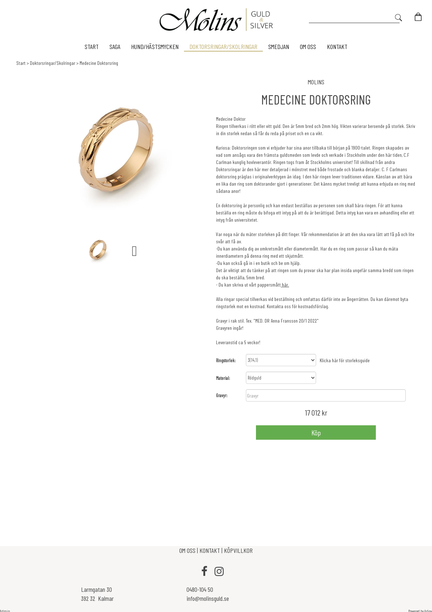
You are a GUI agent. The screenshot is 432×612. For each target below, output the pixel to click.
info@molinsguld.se (207, 598)
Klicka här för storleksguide (345, 360)
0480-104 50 (199, 589)
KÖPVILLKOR (238, 550)
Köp (316, 432)
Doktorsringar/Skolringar (52, 63)
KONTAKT (209, 550)
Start (21, 63)
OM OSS (188, 550)
